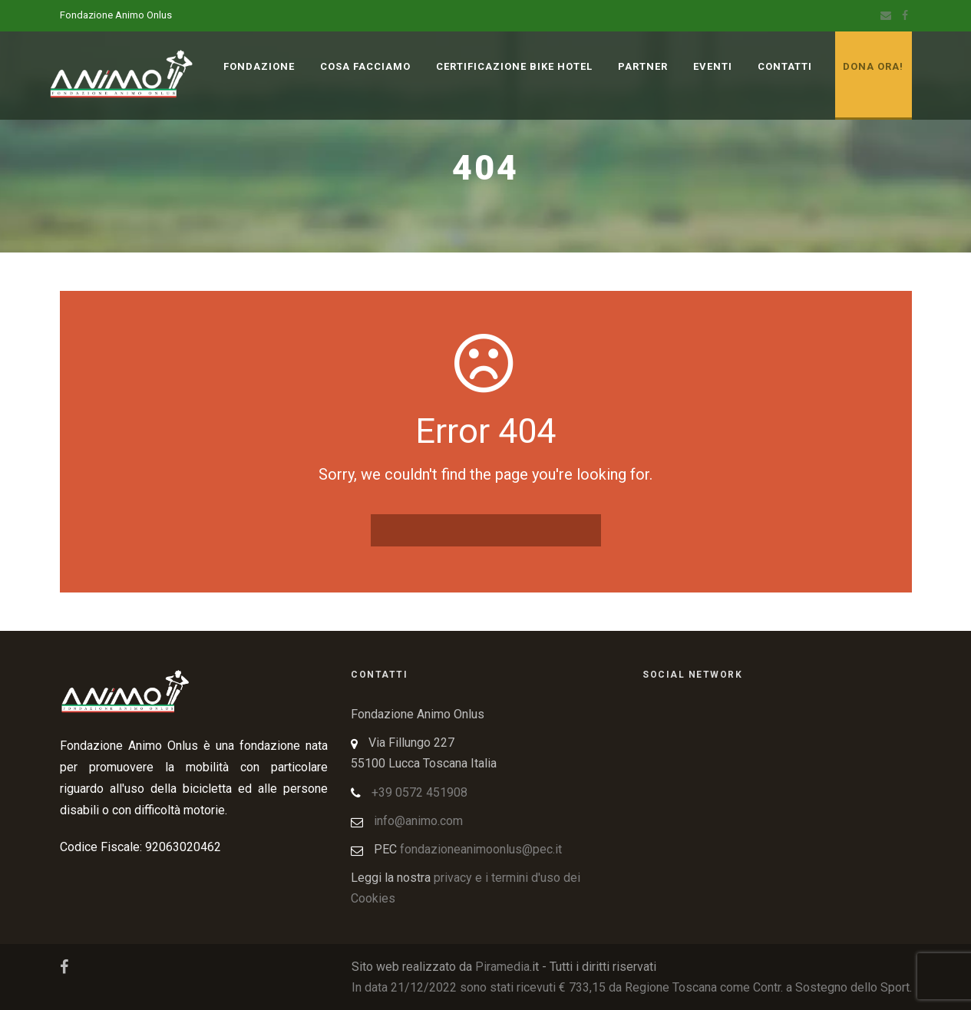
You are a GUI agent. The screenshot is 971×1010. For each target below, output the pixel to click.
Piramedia (502, 966)
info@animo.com (418, 821)
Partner (643, 66)
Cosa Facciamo (365, 66)
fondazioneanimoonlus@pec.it (481, 849)
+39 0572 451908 (419, 792)
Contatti (785, 66)
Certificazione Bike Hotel (514, 66)
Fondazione (259, 66)
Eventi (712, 66)
